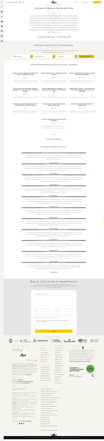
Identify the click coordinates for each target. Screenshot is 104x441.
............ (42, 429)
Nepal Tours (58, 380)
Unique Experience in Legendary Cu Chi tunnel (54, 73)
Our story (43, 349)
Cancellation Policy (45, 377)
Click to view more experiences (54, 138)
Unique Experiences (45, 371)
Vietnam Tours (58, 349)
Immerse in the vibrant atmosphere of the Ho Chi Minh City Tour (25, 73)
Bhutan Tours (58, 378)
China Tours (58, 369)
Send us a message (26, 422)
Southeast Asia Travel (46, 381)
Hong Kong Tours (59, 371)
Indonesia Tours (58, 360)
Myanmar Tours (58, 356)
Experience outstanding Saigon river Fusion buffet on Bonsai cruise (25, 104)
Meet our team (44, 358)
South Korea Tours (59, 376)
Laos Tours (57, 354)
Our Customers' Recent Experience (24, 383)
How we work (44, 360)
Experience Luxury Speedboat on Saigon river (82, 104)
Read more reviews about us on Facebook (79, 362)
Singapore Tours (59, 365)
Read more (28, 376)
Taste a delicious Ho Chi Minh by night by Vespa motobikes (82, 73)
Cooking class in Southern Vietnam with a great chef (53, 104)
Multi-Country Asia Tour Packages (49, 432)
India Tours (57, 382)
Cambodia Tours (59, 352)
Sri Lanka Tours (58, 384)
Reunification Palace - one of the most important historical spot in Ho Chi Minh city (82, 90)
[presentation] (46, 327)
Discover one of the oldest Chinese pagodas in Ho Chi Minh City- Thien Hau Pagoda (25, 90)
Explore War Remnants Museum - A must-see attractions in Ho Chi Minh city (54, 90)
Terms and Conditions (46, 379)
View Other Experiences (64, 36)
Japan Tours (58, 373)
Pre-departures (44, 373)
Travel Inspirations (45, 368)
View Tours (86, 56)
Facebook (20, 381)
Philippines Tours (59, 367)
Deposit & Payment (45, 375)
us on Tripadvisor (25, 384)
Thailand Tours (58, 358)
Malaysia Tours (58, 363)
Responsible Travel (45, 356)
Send (54, 332)
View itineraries (54, 162)
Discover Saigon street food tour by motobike (54, 120)
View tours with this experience (46, 36)
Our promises (44, 352)
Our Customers (44, 354)
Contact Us (43, 363)
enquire (97, 2)
